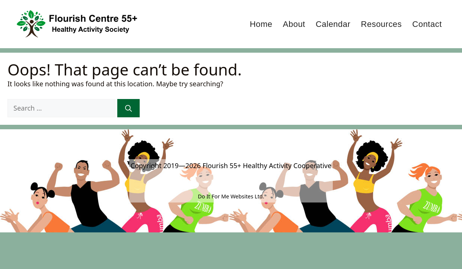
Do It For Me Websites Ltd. (231, 196)
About (294, 24)
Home (261, 24)
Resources (381, 24)
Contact (427, 24)
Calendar (333, 24)
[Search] (128, 108)
